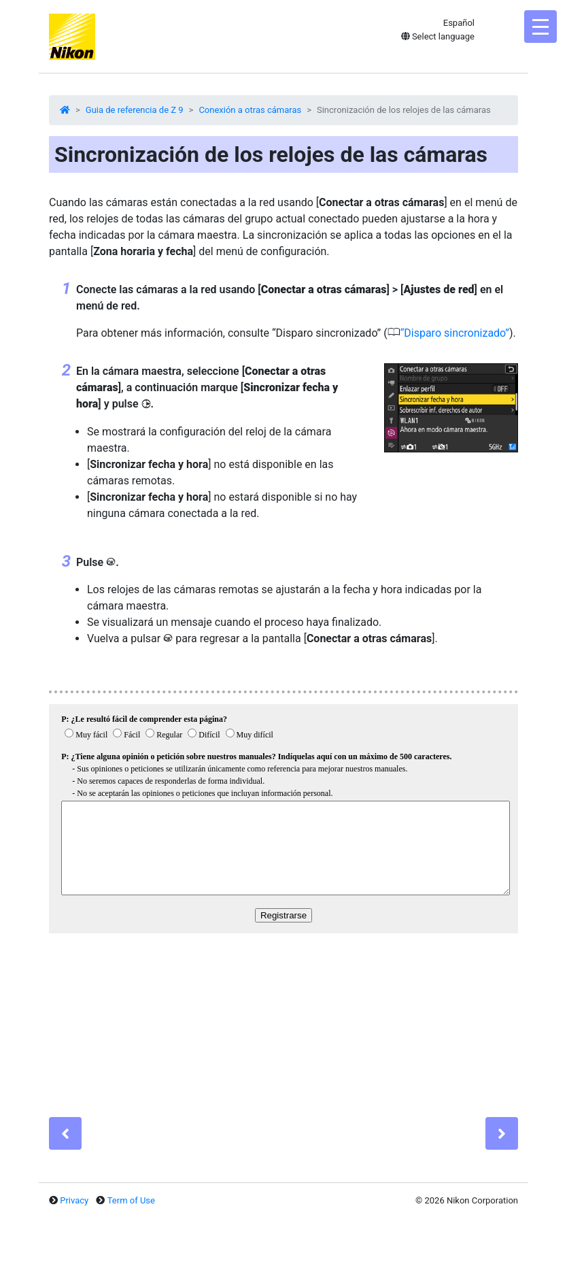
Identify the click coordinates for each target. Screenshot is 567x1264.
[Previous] (65, 1133)
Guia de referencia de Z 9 (135, 110)
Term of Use (131, 1200)
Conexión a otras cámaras (250, 110)
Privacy (74, 1200)
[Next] (501, 1133)
